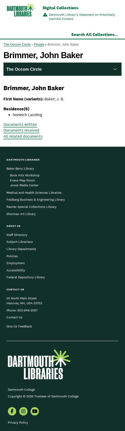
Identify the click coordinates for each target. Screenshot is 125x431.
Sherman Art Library (21, 214)
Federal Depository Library (25, 277)
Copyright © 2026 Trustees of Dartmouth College (43, 396)
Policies (12, 256)
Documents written (20, 124)
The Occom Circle (17, 44)
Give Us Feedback (19, 326)
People (39, 44)
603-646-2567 (27, 310)
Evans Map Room (22, 180)
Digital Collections (60, 7)
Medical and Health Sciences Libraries (34, 192)
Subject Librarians (19, 242)
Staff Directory (16, 235)
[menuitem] (12, 411)
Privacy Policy (18, 422)
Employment (15, 263)
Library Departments (21, 249)
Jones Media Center (24, 185)
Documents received (21, 130)
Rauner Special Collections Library (31, 207)
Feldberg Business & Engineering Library (35, 199)
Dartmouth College (21, 389)
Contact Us (14, 317)
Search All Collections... (94, 34)
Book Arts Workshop (25, 175)
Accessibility (15, 270)
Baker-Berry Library (20, 168)
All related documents (23, 136)
